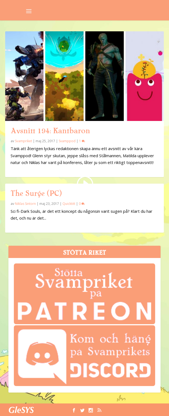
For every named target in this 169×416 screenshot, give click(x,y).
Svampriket (23, 141)
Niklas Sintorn (25, 203)
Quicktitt (68, 203)
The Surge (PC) (36, 193)
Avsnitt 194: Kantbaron (50, 130)
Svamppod (67, 141)
